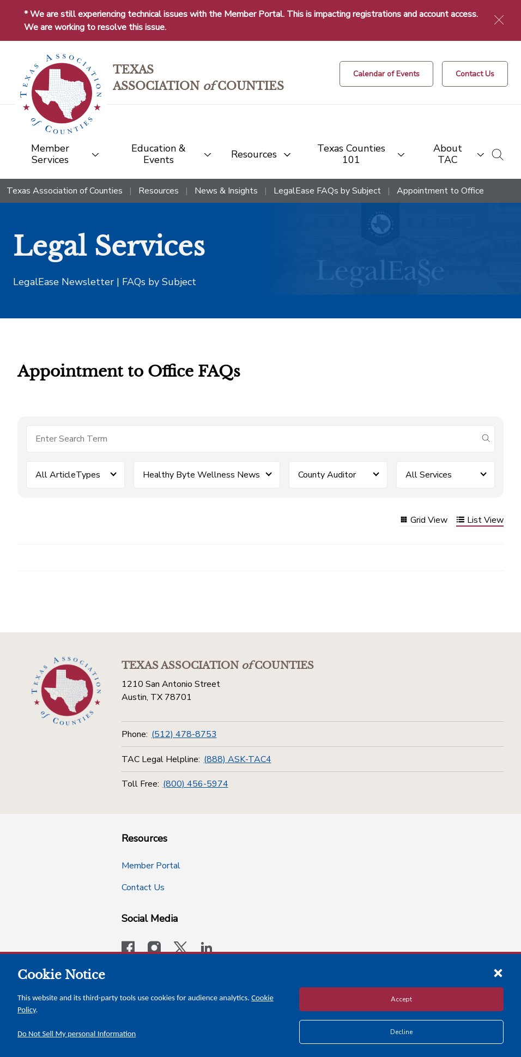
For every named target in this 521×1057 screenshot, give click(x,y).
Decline (401, 1032)
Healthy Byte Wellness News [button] (201, 475)
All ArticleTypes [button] (67, 475)
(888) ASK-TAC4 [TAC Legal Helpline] (237, 759)
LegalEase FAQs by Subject (327, 191)
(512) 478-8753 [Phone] (184, 734)
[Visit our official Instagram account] (154, 949)
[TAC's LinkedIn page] (206, 949)
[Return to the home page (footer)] (65, 691)
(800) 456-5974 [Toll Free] (195, 784)
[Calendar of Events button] (386, 74)
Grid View (423, 521)
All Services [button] (428, 475)
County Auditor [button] (327, 475)
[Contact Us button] (475, 74)
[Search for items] (252, 438)
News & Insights (226, 191)
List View (480, 521)
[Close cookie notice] (498, 972)
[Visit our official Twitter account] (180, 949)
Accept (401, 999)
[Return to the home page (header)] (60, 94)
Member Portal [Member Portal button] (151, 866)
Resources (158, 191)
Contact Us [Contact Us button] (143, 887)
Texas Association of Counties (65, 191)
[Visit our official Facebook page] (128, 949)
